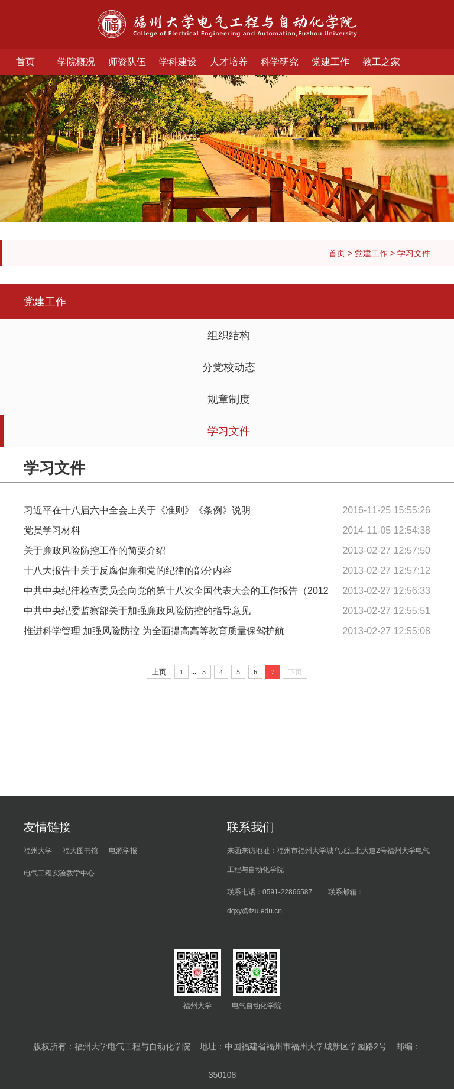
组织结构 (228, 335)
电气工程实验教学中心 (59, 873)
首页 (25, 62)
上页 (159, 672)
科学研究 (280, 62)
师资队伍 (127, 62)
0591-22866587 (287, 892)
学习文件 (413, 253)
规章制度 (228, 399)
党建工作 (330, 62)
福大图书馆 (80, 850)
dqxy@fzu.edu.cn (254, 911)
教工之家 (381, 62)
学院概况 (76, 62)
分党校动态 (228, 367)
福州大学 (38, 850)
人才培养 (229, 62)
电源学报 (123, 850)
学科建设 (178, 62)
